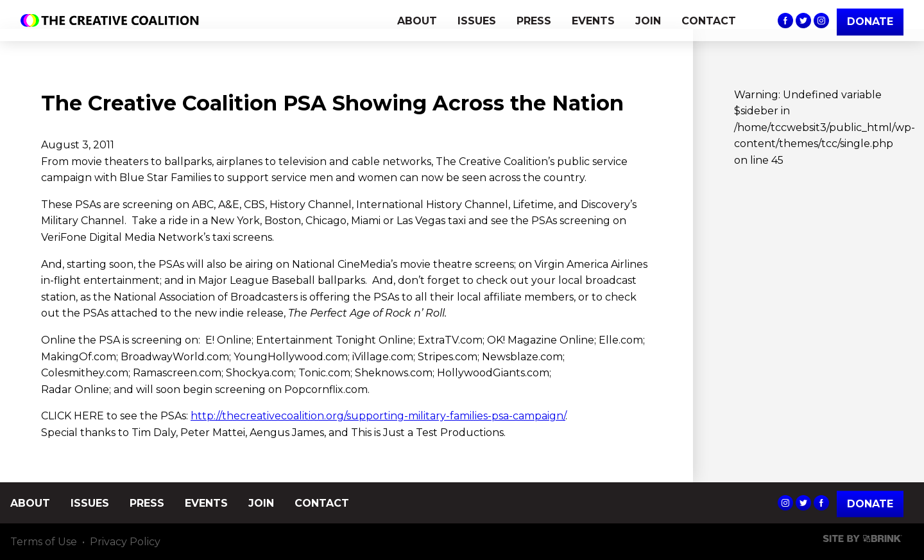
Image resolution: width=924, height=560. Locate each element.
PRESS (534, 21)
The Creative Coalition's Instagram (821, 20)
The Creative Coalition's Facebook (785, 20)
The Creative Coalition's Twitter (803, 20)
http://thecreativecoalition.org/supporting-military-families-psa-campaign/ (378, 416)
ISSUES (477, 21)
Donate (870, 504)
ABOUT (417, 21)
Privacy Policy (125, 542)
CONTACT (708, 21)
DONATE (870, 21)
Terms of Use (43, 542)
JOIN (648, 21)
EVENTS (593, 21)
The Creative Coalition (113, 20)
